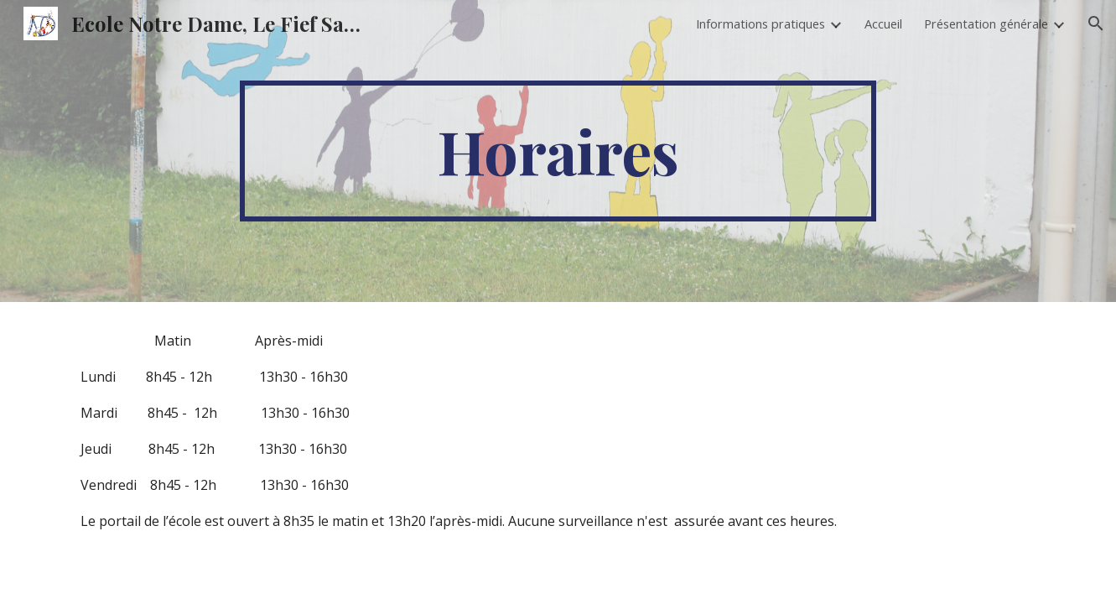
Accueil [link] (883, 23)
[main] (558, 151)
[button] (1096, 23)
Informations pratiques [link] (760, 23)
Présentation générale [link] (986, 23)
